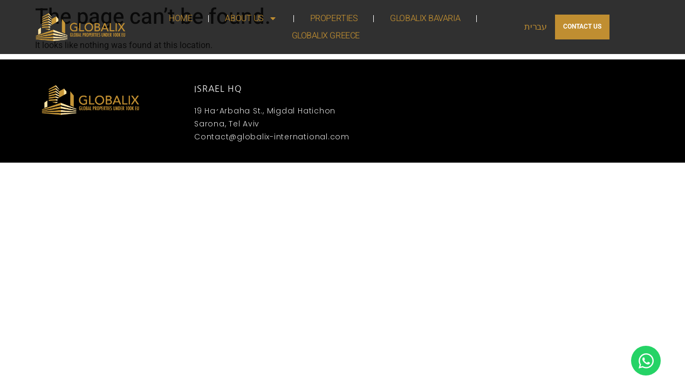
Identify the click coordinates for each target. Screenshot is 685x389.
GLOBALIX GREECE (326, 35)
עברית (535, 27)
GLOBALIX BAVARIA (425, 18)
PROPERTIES (334, 18)
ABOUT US (251, 18)
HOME (180, 18)
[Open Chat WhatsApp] (646, 360)
